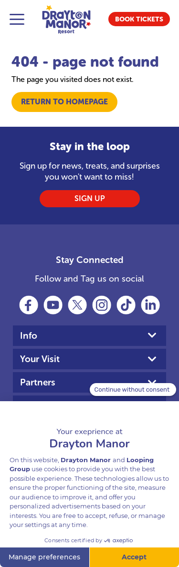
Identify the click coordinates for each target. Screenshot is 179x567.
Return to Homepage (64, 101)
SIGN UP (89, 198)
